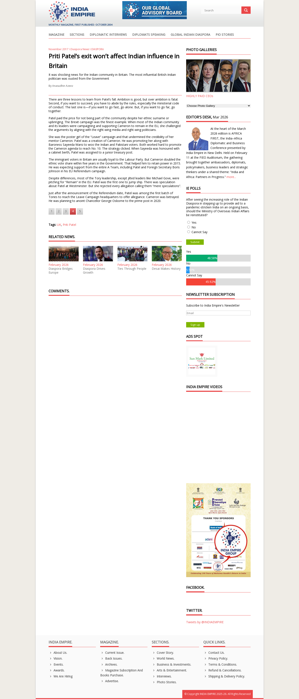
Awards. (57, 670)
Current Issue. (112, 653)
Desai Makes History (166, 269)
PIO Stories (225, 35)
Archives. (109, 664)
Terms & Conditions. (220, 664)
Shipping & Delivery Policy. (224, 676)
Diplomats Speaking (148, 35)
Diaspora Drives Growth (94, 270)
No (194, 227)
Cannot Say (199, 232)
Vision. (56, 658)
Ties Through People (131, 269)
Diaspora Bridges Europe (61, 270)
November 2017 (58, 49)
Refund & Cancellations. (222, 670)
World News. (163, 658)
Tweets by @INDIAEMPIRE (205, 622)
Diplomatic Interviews (108, 35)
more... (231, 177)
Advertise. (109, 681)
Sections (77, 35)
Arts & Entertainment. (169, 670)
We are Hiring (61, 676)
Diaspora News (80, 49)
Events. (56, 664)
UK (59, 225)
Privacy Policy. (215, 658)
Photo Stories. (164, 682)
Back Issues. (111, 658)
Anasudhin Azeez (62, 86)
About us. (58, 653)
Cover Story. (163, 653)
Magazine (56, 35)
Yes (194, 222)
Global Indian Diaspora (190, 35)
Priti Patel (69, 225)
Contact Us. (214, 653)
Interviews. (162, 676)
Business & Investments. (171, 664)
